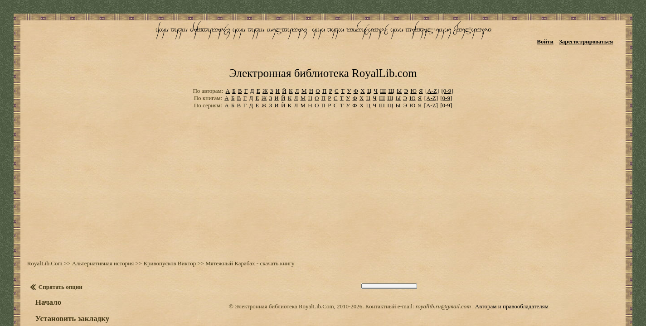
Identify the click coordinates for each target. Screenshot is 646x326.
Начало (41, 265)
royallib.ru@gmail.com (443, 269)
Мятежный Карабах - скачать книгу (243, 226)
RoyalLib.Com (38, 226)
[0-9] (447, 58)
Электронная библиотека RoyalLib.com (323, 43)
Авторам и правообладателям (512, 269)
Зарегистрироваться (596, 35)
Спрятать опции (54, 249)
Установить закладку (66, 281)
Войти (555, 35)
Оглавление (52, 307)
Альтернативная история (96, 226)
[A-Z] (432, 58)
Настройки (50, 297)
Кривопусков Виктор (163, 226)
